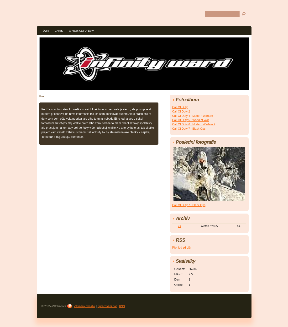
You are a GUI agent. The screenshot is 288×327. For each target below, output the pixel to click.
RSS (122, 306)
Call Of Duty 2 (181, 111)
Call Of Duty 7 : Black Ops (188, 128)
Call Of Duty (180, 107)
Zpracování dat (107, 306)
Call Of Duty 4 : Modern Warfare (192, 116)
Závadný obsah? (84, 306)
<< (179, 226)
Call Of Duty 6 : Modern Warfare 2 (193, 124)
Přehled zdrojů (181, 247)
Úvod (46, 30)
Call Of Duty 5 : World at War (190, 120)
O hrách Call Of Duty (81, 30)
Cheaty (59, 30)
